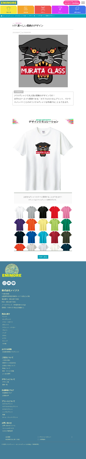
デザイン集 (5, 382)
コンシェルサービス (8, 428)
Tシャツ (4, 316)
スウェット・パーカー (8, 327)
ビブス (4, 338)
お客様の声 (5, 395)
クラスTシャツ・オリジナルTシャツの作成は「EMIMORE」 (23, 444)
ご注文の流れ (6, 360)
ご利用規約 (42, 439)
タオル (4, 335)
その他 (4, 343)
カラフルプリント (7, 403)
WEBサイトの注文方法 (9, 363)
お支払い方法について (8, 365)
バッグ (4, 332)
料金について (6, 368)
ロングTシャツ (6, 319)
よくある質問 (6, 373)
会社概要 (8, 437)
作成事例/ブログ (7, 393)
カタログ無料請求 (7, 431)
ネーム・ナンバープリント (10, 417)
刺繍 (3, 414)
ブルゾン (5, 330)
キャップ (5, 341)
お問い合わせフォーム (8, 425)
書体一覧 (5, 384)
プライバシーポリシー (45, 437)
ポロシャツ (5, 324)
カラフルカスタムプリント (10, 406)
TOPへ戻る (43, 257)
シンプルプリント (7, 412)
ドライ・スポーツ (7, 322)
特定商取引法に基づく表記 (13, 439)
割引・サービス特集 (8, 371)
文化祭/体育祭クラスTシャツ (10, 352)
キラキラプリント (7, 409)
